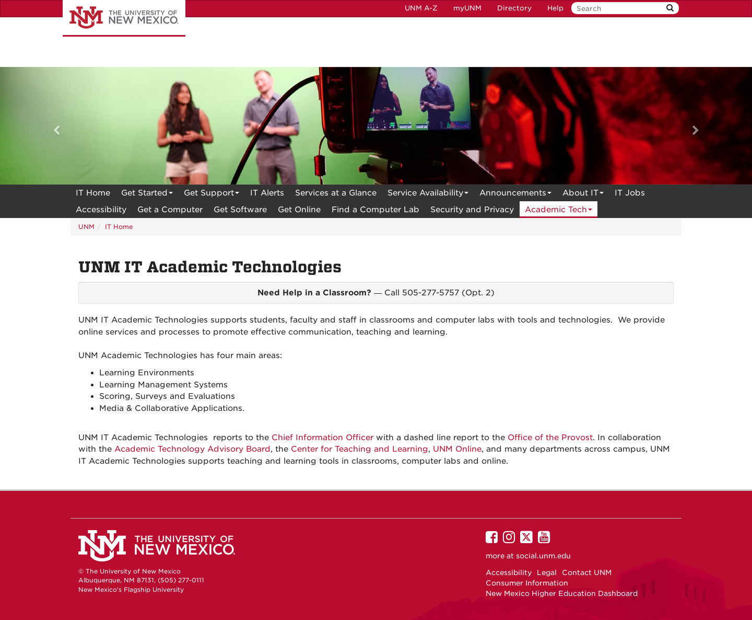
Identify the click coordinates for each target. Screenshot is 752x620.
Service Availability (427, 194)
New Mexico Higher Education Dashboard (562, 593)
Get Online (299, 209)
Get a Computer (170, 209)
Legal (547, 572)
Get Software (240, 209)
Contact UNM (587, 572)
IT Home (93, 193)
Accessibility (101, 209)
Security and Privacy (472, 209)
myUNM (467, 8)
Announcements (515, 194)
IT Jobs (630, 193)
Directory (514, 8)
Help (555, 8)
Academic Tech (558, 211)
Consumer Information (527, 583)
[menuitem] (92, 193)
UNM (86, 227)
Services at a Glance (336, 193)
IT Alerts (267, 193)
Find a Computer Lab (375, 209)
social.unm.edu (543, 556)
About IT (583, 194)
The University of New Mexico (124, 18)
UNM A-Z (421, 8)
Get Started (147, 194)
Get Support (211, 194)
